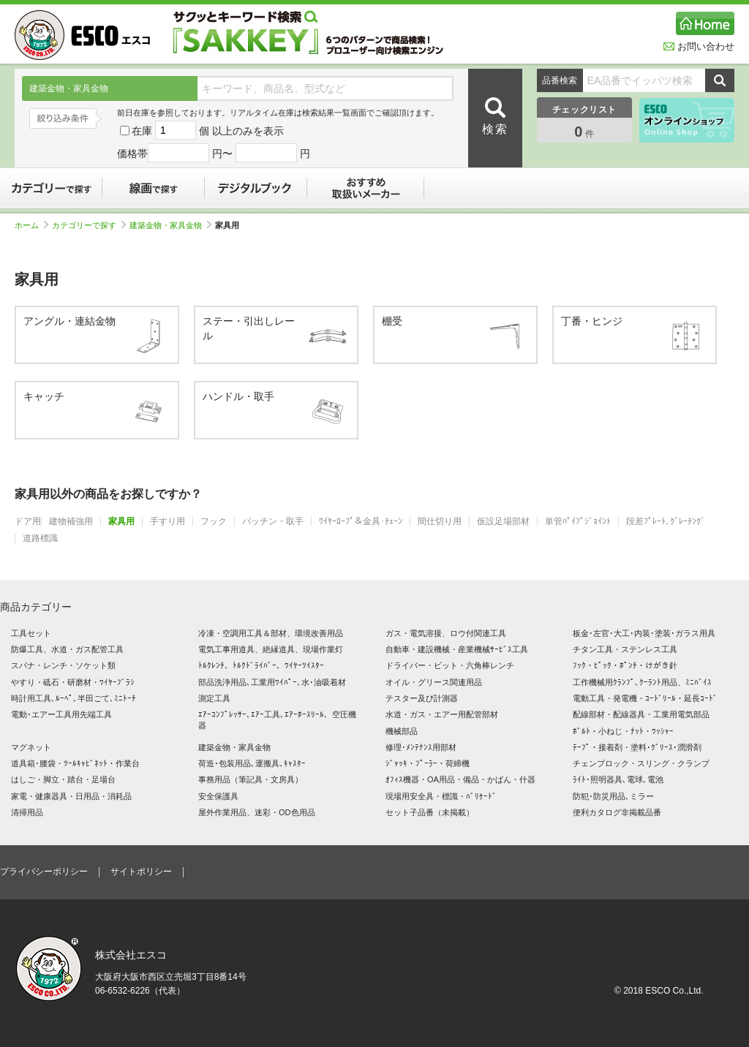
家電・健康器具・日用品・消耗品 (71, 796)
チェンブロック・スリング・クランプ (641, 763)
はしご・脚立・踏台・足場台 (63, 779)
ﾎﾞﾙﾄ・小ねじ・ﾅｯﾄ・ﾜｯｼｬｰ (623, 731)
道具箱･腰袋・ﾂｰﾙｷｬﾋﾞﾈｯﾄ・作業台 (75, 763)
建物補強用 (71, 521)
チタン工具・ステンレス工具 (625, 649)
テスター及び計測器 (421, 698)
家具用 (121, 521)
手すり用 (167, 521)
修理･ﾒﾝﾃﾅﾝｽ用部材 (420, 747)
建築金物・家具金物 (170, 225)
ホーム (31, 225)
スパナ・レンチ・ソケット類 (63, 665)
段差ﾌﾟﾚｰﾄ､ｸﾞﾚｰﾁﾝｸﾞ (665, 521)
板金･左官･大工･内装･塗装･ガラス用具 (644, 633)
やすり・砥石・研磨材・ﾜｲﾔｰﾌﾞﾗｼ (73, 682)
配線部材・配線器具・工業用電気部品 (641, 714)
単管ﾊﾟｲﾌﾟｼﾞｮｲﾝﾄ (578, 521)
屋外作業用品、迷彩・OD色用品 (256, 812)
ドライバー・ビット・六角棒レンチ (449, 665)
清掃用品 (27, 812)
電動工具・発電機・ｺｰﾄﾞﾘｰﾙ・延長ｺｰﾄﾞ (645, 698)
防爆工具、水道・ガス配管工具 (67, 649)
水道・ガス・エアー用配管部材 (441, 714)
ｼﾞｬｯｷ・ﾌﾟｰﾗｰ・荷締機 (427, 763)
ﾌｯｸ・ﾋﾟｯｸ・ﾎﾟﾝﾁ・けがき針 (625, 665)
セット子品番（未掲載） (429, 812)
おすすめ (365, 187)
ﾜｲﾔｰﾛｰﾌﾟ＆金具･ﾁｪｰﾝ (360, 521)
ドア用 (28, 521)
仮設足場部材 (503, 521)
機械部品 (401, 731)
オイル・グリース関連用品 (433, 682)
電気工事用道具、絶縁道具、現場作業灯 (270, 649)
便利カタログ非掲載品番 (617, 812)
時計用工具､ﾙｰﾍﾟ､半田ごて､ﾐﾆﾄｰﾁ (73, 698)
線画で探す (153, 187)
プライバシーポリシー (44, 871)
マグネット (31, 747)
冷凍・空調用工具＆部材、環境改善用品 (270, 633)
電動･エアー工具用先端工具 (61, 714)
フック (213, 521)
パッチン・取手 (273, 521)
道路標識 (40, 538)
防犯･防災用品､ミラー (613, 796)
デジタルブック (256, 187)
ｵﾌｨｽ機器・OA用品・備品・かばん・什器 (460, 779)
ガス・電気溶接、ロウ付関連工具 (445, 633)
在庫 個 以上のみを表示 (202, 131)
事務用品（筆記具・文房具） (250, 779)
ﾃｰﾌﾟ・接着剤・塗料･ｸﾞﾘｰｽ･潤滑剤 (637, 747)
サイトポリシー (141, 871)
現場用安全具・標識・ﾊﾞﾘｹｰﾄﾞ (441, 796)
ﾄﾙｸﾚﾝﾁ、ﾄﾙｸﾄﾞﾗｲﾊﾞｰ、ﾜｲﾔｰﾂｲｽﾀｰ (261, 665)
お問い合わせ (698, 46)
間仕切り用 (440, 521)
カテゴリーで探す (51, 187)
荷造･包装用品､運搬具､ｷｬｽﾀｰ (252, 763)
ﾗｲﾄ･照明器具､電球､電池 (618, 779)
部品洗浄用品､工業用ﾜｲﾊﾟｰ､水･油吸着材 (272, 682)
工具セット (31, 633)
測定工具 (214, 698)
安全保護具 (218, 796)
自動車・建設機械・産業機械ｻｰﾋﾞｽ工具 (456, 649)
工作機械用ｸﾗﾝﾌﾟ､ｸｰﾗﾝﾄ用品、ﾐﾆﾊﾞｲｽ (642, 682)
